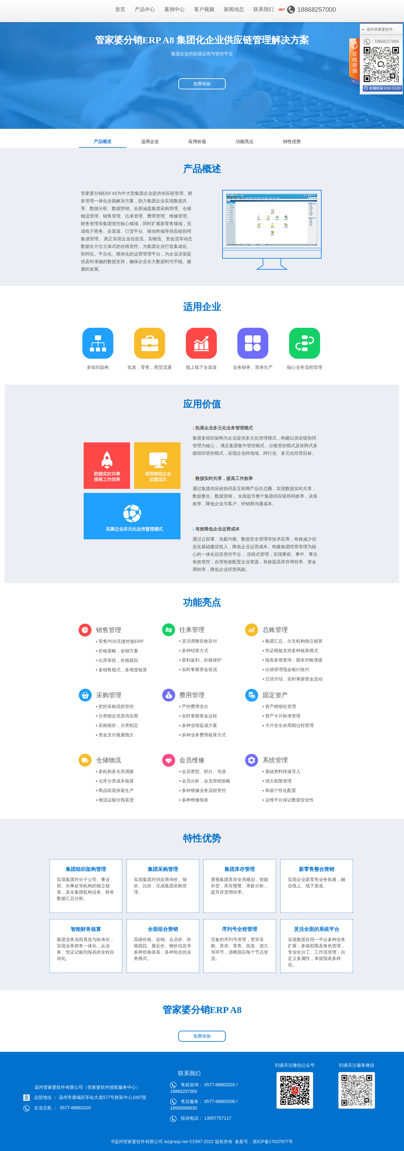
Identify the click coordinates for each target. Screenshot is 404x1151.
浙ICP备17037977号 (272, 1141)
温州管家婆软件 (379, 29)
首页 (120, 9)
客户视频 (204, 9)
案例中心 (174, 9)
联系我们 (263, 9)
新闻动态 (234, 9)
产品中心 (145, 9)
